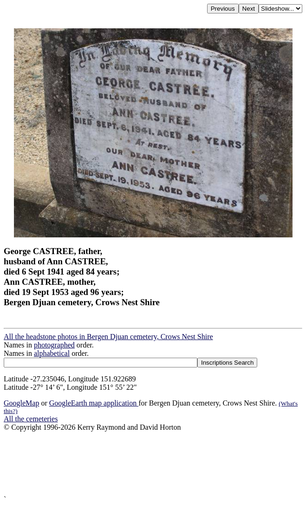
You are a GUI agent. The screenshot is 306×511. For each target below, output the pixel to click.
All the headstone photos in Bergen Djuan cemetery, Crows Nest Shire (108, 337)
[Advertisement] (153, 463)
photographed (54, 345)
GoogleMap (21, 403)
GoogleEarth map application (93, 403)
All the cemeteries (31, 419)
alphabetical (52, 353)
